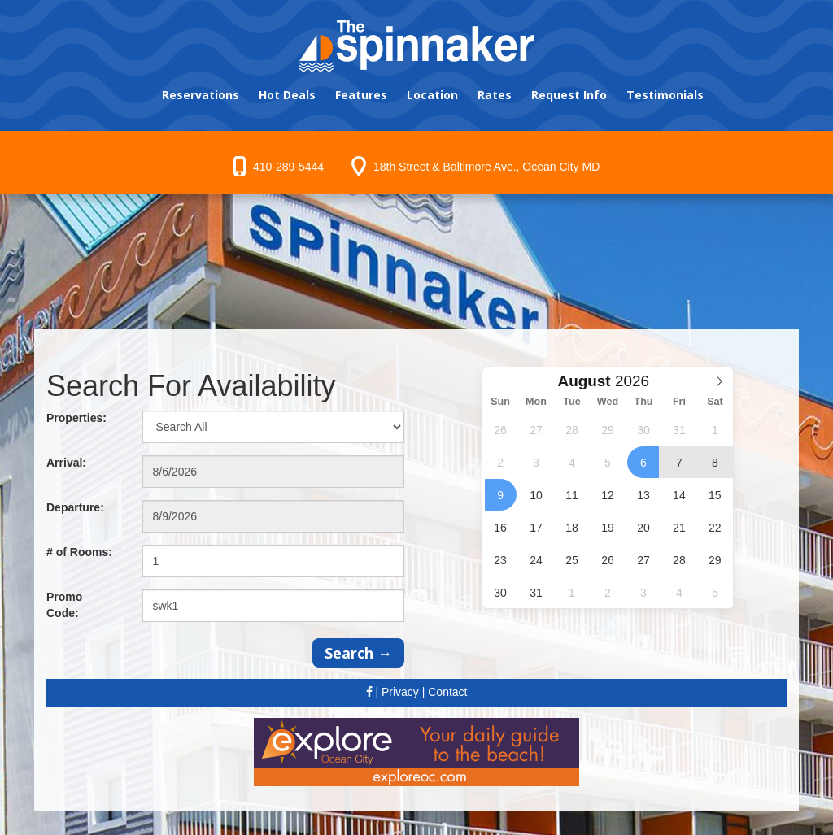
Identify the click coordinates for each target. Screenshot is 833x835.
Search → (358, 653)
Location (432, 94)
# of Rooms (79, 552)
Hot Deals (287, 94)
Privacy (400, 691)
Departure (75, 507)
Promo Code (64, 605)
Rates (495, 94)
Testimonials (665, 94)
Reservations (200, 94)
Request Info (569, 94)
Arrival (66, 462)
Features (361, 94)
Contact (447, 691)
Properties (76, 417)
